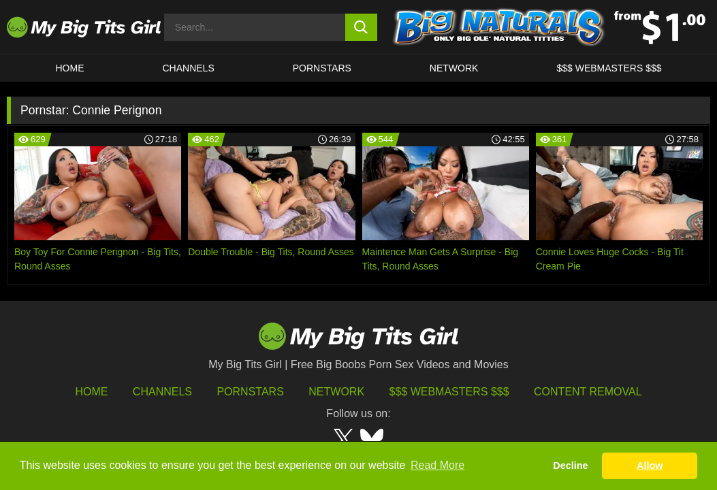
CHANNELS (188, 68)
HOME (70, 68)
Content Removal (588, 391)
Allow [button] (650, 465)
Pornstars (322, 68)
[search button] (361, 27)
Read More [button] (437, 465)
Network (454, 68)
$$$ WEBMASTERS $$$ (608, 68)
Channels (162, 391)
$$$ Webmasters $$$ (449, 391)
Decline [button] (570, 465)
